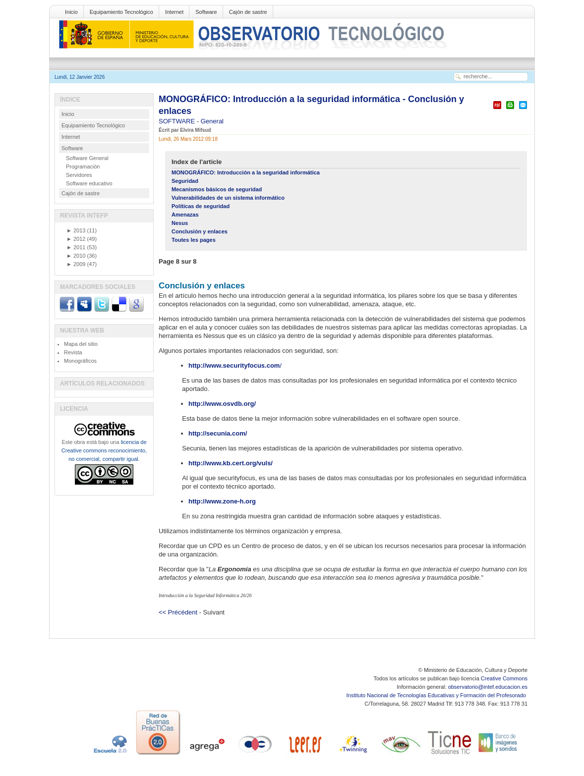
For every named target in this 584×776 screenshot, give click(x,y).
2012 (75, 239)
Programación (83, 166)
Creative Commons (504, 678)
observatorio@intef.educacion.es (487, 687)
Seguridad (185, 181)
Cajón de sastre (248, 12)
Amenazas (185, 215)
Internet (174, 12)
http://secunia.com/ (217, 433)
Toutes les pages (194, 240)
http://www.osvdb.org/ (222, 403)
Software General (87, 158)
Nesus (180, 223)
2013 (75, 230)
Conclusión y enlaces (200, 231)
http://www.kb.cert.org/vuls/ (230, 463)
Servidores (79, 175)
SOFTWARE (178, 121)
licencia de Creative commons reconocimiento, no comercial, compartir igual (104, 450)
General (212, 121)
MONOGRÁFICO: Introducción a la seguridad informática (246, 172)
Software (206, 12)
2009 (75, 264)
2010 (75, 256)
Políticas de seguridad (201, 206)
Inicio (71, 12)
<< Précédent (178, 612)
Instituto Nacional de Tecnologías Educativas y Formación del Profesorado (437, 695)
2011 (75, 247)
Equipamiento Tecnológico (121, 12)
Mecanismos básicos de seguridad (217, 189)
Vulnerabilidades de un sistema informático (228, 198)
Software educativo (89, 183)
